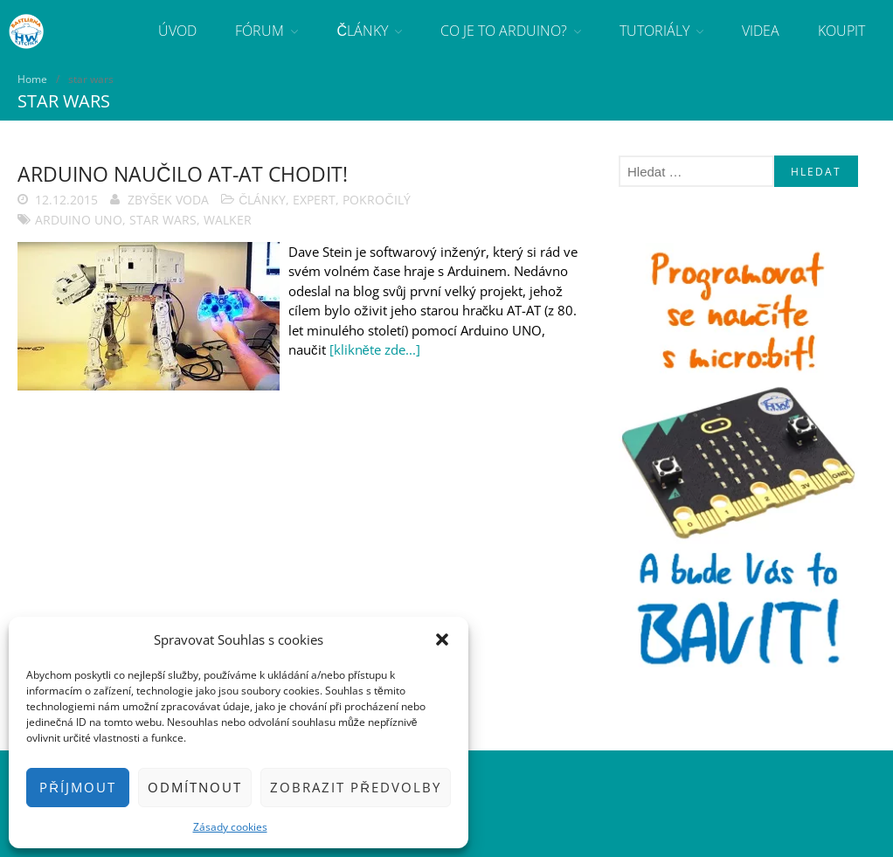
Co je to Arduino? (503, 30)
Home (32, 79)
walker (228, 219)
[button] (442, 639)
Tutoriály (654, 30)
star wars (163, 219)
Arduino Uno (78, 219)
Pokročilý (376, 199)
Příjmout (77, 787)
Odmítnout (195, 787)
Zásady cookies (230, 826)
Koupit (841, 30)
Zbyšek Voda (168, 199)
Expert (314, 199)
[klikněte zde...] (374, 349)
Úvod (177, 30)
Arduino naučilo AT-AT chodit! (182, 174)
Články (362, 30)
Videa (760, 30)
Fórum (259, 30)
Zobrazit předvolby (355, 787)
